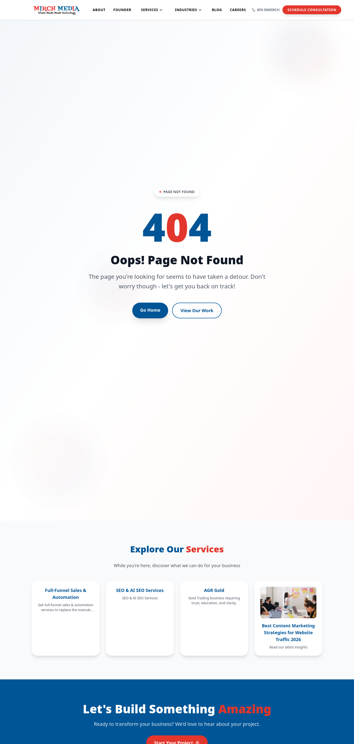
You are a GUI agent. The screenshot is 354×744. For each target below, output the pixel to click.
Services (152, 9)
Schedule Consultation (311, 9)
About (99, 9)
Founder (122, 9)
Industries (188, 9)
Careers (238, 9)
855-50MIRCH (266, 9)
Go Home (150, 310)
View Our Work (196, 310)
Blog (217, 9)
